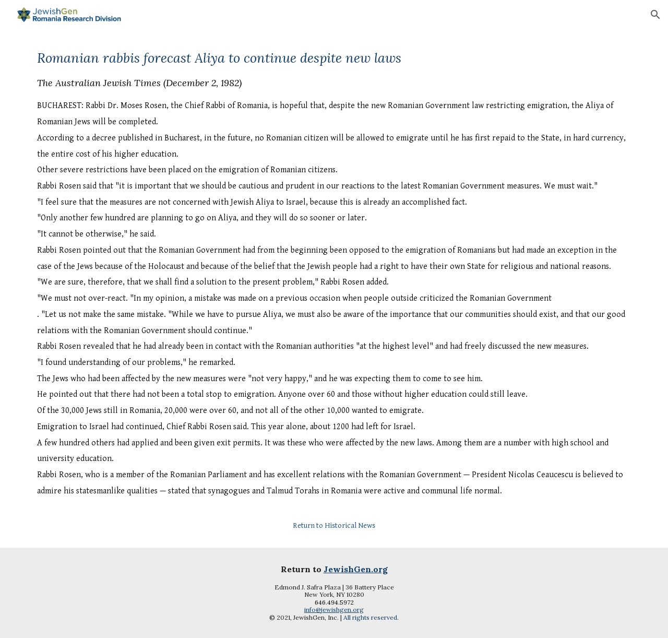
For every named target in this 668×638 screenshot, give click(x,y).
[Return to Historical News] (334, 525)
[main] (334, 279)
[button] (655, 14)
